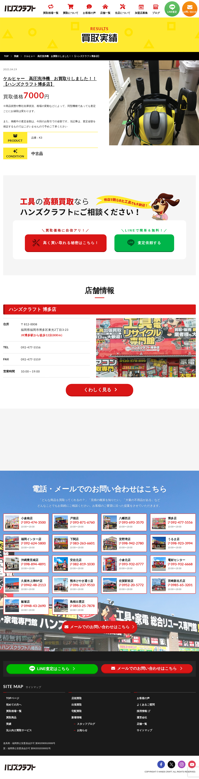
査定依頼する (144, 242)
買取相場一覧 (14, 711)
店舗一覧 (142, 724)
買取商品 (11, 717)
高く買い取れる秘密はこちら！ (66, 242)
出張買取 (76, 704)
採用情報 (143, 711)
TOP (6, 56)
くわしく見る (97, 389)
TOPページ (12, 698)
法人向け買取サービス (19, 730)
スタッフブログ (86, 724)
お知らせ (82, 730)
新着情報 (76, 717)
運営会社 (142, 717)
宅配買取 (76, 711)
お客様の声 (143, 698)
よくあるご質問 (146, 704)
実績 (16, 56)
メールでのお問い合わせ (97, 626)
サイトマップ (144, 730)
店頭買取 (76, 698)
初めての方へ (14, 704)
